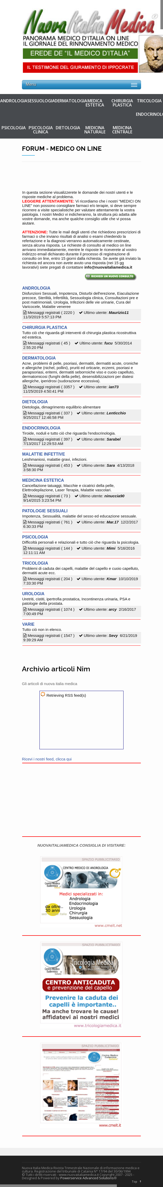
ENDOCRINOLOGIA (149, 114)
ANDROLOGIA (13, 101)
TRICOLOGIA (149, 101)
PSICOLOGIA (14, 128)
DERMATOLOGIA (68, 101)
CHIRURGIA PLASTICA (122, 103)
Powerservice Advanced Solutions (87, 1178)
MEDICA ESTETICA (95, 103)
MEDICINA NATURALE (94, 130)
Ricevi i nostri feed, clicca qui (47, 759)
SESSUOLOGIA (40, 101)
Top (134, 1181)
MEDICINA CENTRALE (122, 130)
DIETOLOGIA (68, 128)
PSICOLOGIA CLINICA (41, 130)
